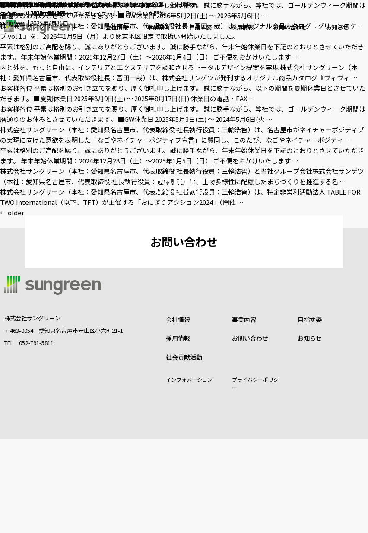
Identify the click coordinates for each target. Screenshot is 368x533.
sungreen (14, 15)
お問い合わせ (184, 288)
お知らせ (310, 432)
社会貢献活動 (184, 450)
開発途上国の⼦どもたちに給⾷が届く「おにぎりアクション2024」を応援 (107, 5)
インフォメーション (189, 473)
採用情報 (178, 432)
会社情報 (178, 413)
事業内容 (244, 413)
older (12, 212)
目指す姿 (310, 413)
